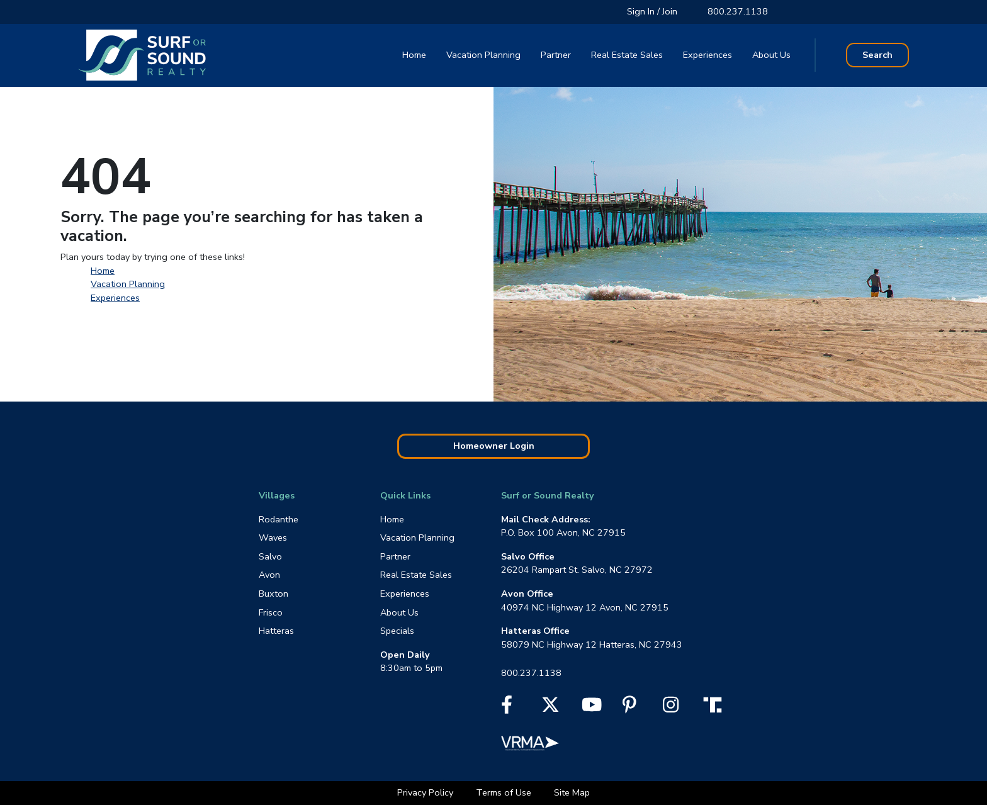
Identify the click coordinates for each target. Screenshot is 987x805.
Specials (397, 630)
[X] (550, 708)
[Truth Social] (715, 704)
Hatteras (276, 630)
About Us (771, 54)
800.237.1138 (738, 11)
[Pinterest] (629, 708)
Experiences (707, 54)
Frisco (271, 612)
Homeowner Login (493, 445)
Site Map (572, 792)
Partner (556, 54)
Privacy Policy (426, 792)
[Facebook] (506, 708)
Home (414, 54)
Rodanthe (278, 519)
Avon (269, 574)
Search (877, 54)
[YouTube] (592, 708)
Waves (273, 537)
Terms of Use (505, 792)
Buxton (273, 593)
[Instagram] (671, 708)
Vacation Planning (483, 54)
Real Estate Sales (627, 54)
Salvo (270, 556)
